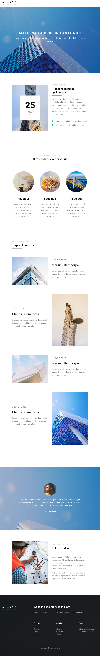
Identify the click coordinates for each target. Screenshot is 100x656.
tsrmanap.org (55, 648)
